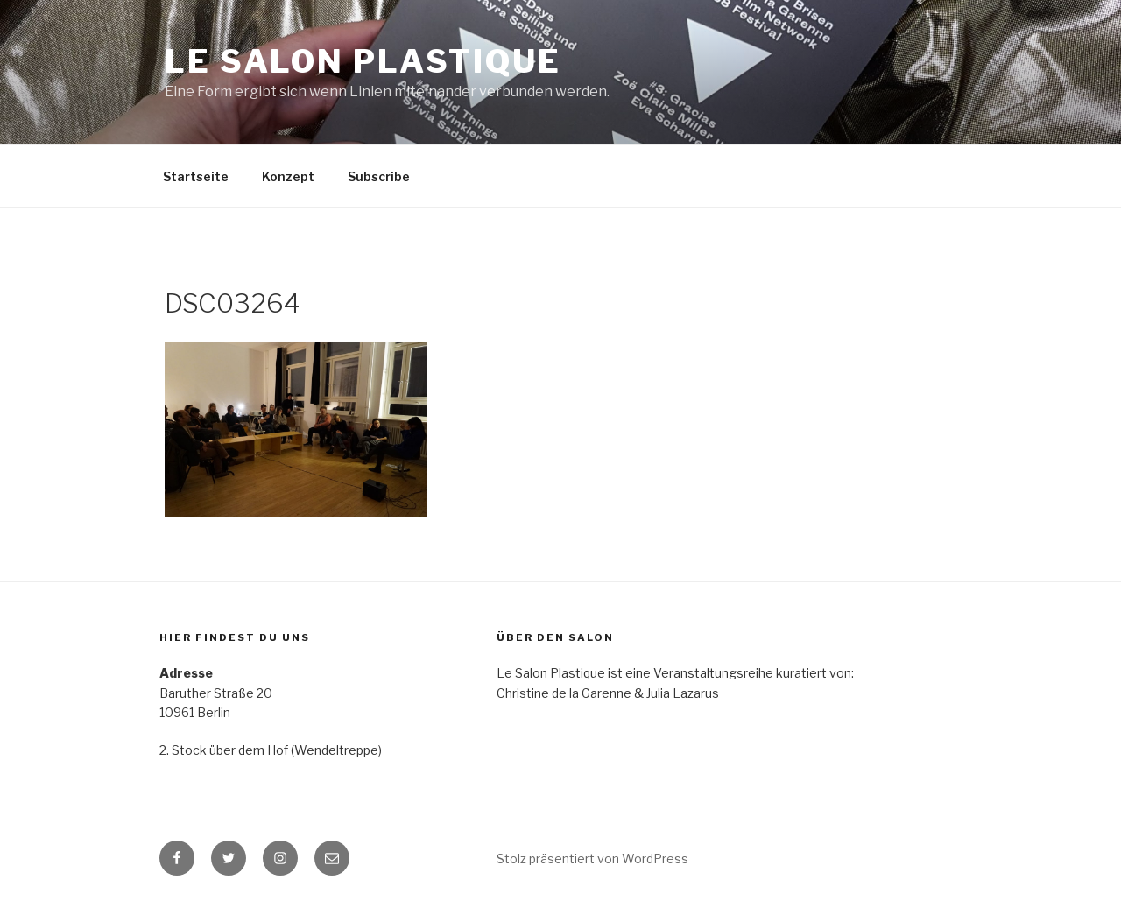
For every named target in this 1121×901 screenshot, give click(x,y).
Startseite (196, 176)
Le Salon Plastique (363, 61)
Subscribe (379, 176)
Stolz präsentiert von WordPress (592, 858)
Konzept (288, 176)
